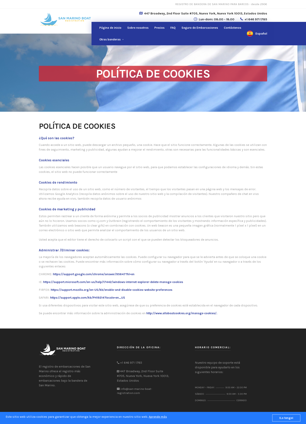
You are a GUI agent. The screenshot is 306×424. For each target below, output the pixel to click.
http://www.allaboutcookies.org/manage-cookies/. (181, 313)
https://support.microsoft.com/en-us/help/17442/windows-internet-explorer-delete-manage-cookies (113, 282)
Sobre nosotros (138, 27)
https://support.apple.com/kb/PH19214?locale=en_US (87, 297)
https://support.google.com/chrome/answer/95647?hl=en (93, 274)
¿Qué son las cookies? (56, 138)
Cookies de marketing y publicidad (67, 209)
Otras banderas (110, 39)
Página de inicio (110, 27)
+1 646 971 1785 (256, 19)
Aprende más (158, 417)
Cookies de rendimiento (58, 182)
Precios (159, 27)
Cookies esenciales (54, 160)
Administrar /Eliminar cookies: (64, 250)
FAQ (173, 27)
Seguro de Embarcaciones (199, 27)
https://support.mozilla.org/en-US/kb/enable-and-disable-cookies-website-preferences (111, 290)
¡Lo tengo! (286, 418)
